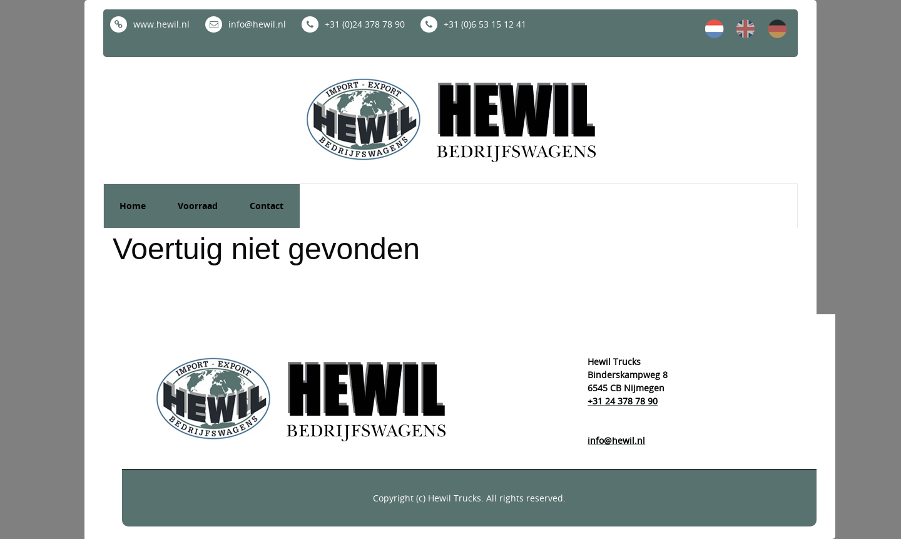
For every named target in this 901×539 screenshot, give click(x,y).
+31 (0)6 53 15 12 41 (473, 24)
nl (714, 28)
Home (133, 206)
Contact (266, 206)
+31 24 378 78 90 (623, 401)
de (777, 28)
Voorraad (198, 206)
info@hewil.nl (245, 24)
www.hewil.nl (150, 24)
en (745, 28)
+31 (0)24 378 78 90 (353, 24)
